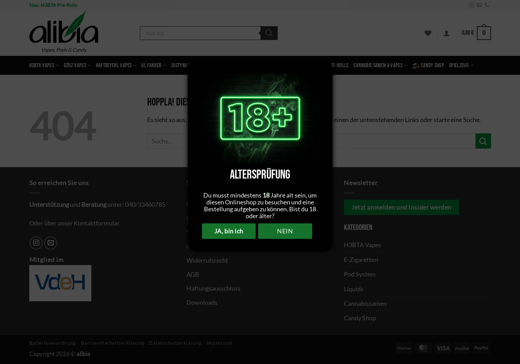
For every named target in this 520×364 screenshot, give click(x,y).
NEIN (285, 231)
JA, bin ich (228, 231)
